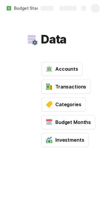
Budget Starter (29, 8)
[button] (31, 39)
